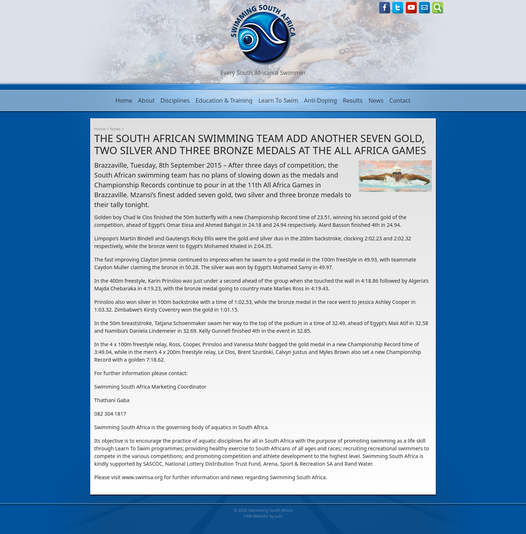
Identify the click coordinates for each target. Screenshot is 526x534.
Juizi (278, 516)
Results (353, 100)
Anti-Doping (320, 100)
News (376, 100)
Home (123, 100)
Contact (400, 100)
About (146, 100)
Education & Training (223, 100)
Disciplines (175, 100)
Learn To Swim (278, 100)
